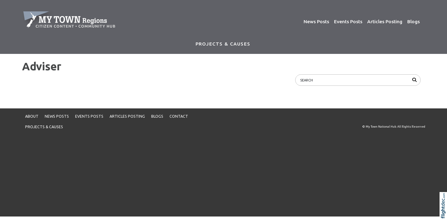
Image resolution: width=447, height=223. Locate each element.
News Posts (316, 21)
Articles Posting (384, 21)
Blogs (413, 21)
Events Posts (348, 21)
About (31, 116)
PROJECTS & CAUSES (223, 43)
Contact (178, 116)
